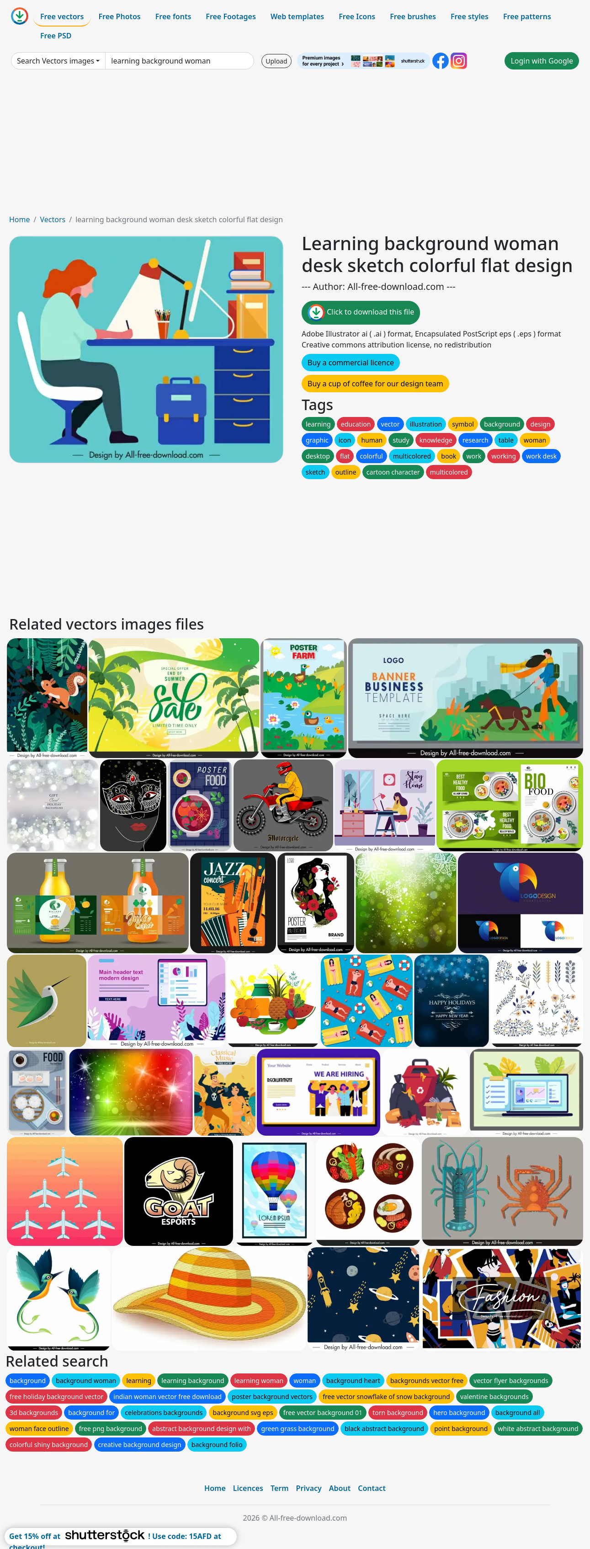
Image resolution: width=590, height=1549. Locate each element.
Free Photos (119, 16)
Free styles (470, 16)
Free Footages (231, 16)
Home (19, 219)
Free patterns (527, 16)
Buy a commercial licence (351, 363)
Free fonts (173, 16)
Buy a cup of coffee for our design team (375, 384)
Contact (372, 1488)
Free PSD (55, 36)
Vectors (52, 219)
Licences (248, 1488)
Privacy (309, 1488)
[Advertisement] (295, 145)
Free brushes (413, 16)
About (340, 1488)
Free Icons (357, 16)
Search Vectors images (55, 61)
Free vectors (62, 16)
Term (280, 1488)
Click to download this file (361, 312)
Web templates (297, 16)
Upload (276, 61)
